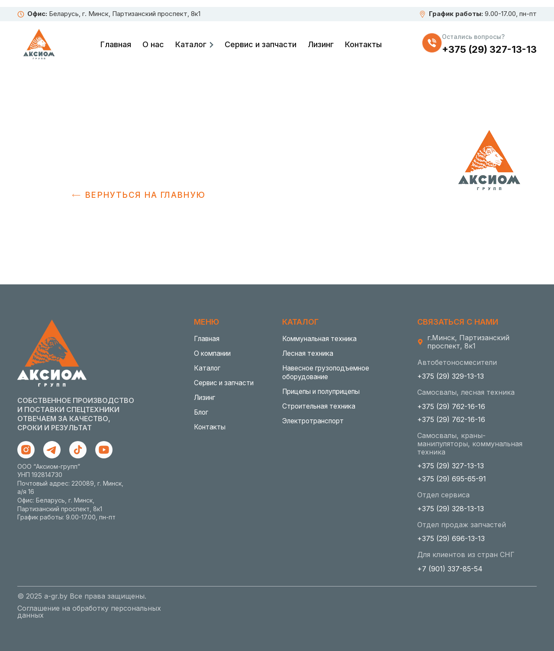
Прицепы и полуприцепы (326, 391)
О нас (153, 44)
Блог (202, 412)
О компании (215, 353)
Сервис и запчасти (260, 44)
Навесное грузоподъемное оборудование (329, 372)
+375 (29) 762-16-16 (451, 406)
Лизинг (321, 44)
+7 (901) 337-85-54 (450, 568)
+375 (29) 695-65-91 (451, 478)
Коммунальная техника (322, 339)
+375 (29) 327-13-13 (489, 49)
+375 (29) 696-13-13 (451, 538)
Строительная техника (321, 406)
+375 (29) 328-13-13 (450, 508)
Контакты (363, 44)
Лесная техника (309, 353)
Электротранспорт (315, 421)
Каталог (190, 44)
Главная (115, 44)
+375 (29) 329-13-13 (450, 376)
